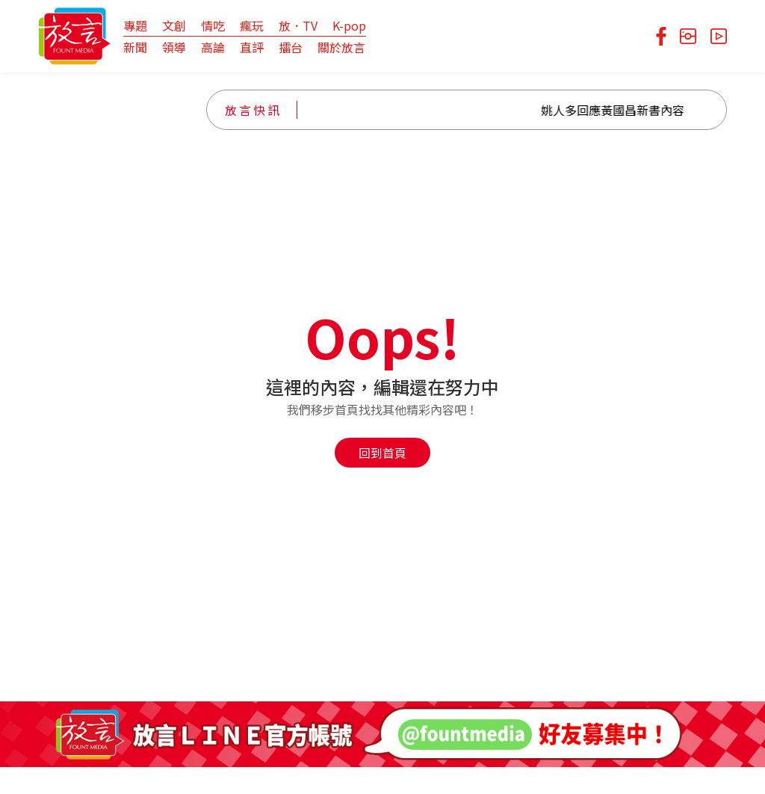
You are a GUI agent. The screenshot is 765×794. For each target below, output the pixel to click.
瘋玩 (252, 25)
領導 (174, 47)
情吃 (213, 25)
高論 (213, 47)
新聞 (135, 47)
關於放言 (341, 47)
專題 (135, 25)
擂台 (291, 47)
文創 (174, 25)
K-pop (349, 25)
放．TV (298, 25)
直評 (252, 47)
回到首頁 (382, 453)
